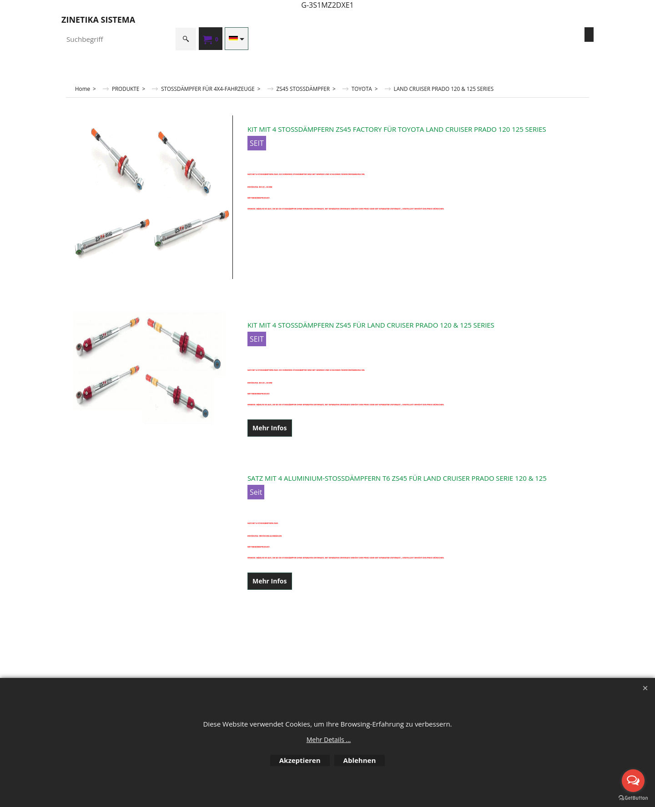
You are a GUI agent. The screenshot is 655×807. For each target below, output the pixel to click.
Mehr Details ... (329, 739)
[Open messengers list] (633, 780)
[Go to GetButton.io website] (633, 798)
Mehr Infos (269, 427)
